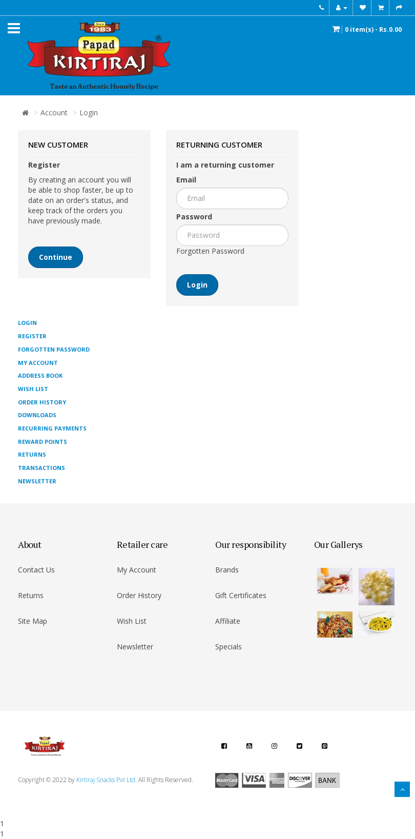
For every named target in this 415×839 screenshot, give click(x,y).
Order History (42, 402)
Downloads (37, 415)
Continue (55, 257)
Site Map (32, 621)
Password (194, 216)
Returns (32, 454)
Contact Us (36, 570)
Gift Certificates (240, 595)
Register (32, 336)
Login (88, 112)
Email (186, 180)
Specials (228, 646)
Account (54, 112)
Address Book (40, 375)
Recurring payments (52, 428)
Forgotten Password (210, 251)
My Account (38, 362)
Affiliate (227, 621)
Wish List (33, 389)
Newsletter (37, 481)
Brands (227, 570)
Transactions (41, 468)
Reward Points (42, 441)
